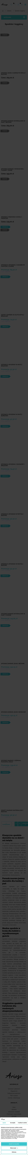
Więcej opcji (14, 1148)
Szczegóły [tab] (12, 1122)
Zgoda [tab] (4, 1122)
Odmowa (14, 1152)
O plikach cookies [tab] (22, 1122)
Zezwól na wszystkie (14, 1144)
